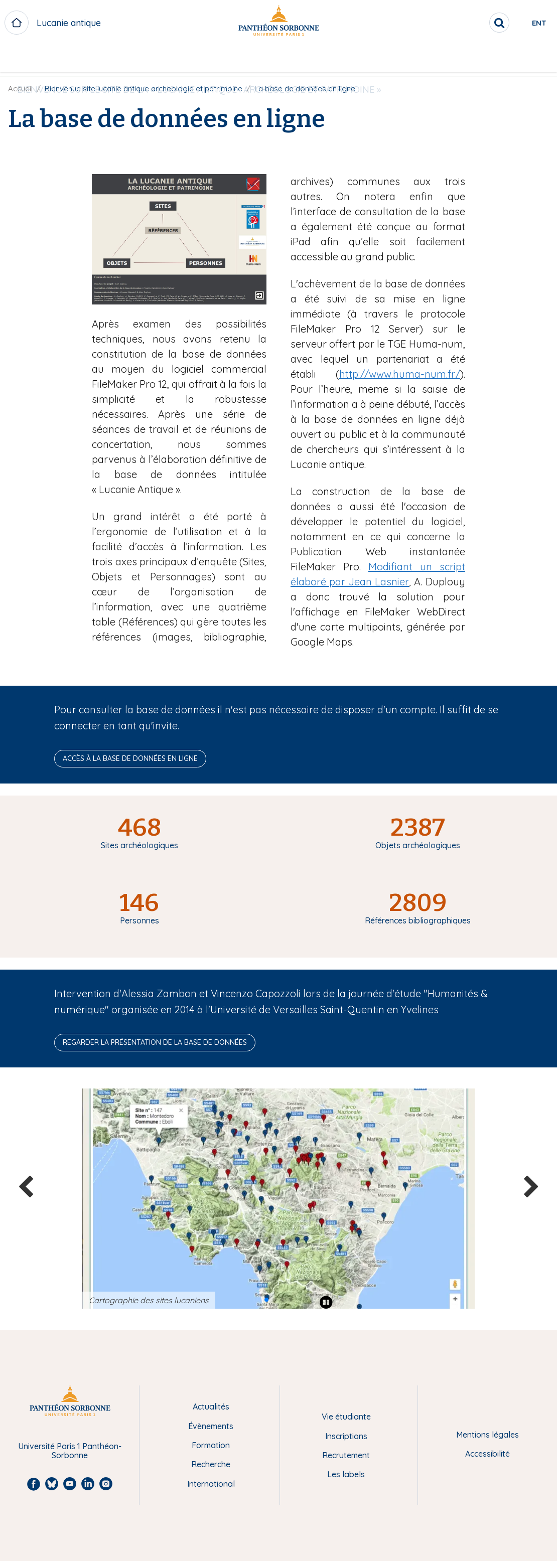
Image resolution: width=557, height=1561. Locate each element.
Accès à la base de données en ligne (130, 758)
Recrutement (346, 1455)
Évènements (210, 1426)
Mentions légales (487, 1434)
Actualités (211, 1406)
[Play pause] (326, 1302)
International (211, 1483)
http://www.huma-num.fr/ (399, 374)
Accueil (20, 88)
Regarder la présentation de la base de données (155, 1042)
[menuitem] (214, 58)
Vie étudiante (346, 1416)
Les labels (346, 1474)
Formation (211, 1445)
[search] (460, 23)
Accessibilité (487, 1453)
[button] (266, 1300)
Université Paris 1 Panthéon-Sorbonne (69, 1451)
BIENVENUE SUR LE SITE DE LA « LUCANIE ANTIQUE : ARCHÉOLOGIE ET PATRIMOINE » (214, 58)
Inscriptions (346, 1436)
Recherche (210, 1464)
